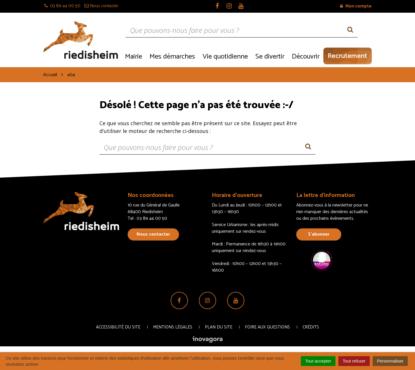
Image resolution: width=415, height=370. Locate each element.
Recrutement (347, 56)
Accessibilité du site (118, 327)
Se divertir (269, 56)
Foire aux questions (267, 327)
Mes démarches (172, 56)
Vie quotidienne (225, 56)
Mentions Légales (172, 327)
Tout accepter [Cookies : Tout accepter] (318, 360)
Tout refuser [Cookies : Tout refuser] (354, 360)
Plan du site (218, 327)
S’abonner (318, 234)
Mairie (133, 56)
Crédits (311, 327)
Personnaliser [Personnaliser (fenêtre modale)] (390, 360)
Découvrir (306, 56)
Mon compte (355, 6)
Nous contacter (153, 234)
